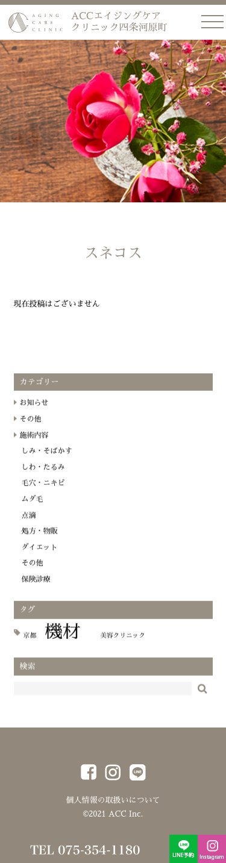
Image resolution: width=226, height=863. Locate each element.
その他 (31, 426)
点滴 (29, 522)
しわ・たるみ (43, 474)
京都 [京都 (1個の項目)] (30, 643)
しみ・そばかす (47, 458)
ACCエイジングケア (119, 22)
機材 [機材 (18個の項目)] (62, 639)
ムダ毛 (32, 506)
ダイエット (40, 554)
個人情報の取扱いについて (113, 800)
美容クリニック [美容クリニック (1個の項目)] (122, 643)
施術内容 (34, 442)
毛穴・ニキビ (43, 490)
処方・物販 (40, 538)
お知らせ (34, 410)
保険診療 (36, 586)
